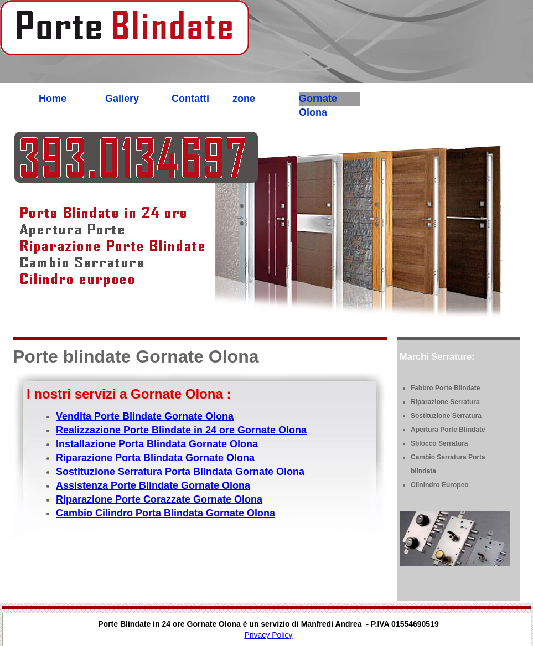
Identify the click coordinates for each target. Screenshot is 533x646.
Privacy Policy (268, 635)
